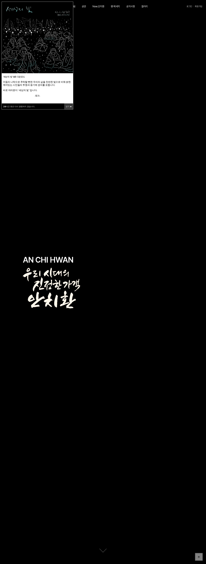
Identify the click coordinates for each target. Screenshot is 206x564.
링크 (37, 95)
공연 (84, 6)
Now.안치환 (98, 6)
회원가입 (198, 6)
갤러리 (144, 6)
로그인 (189, 6)
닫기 (68, 106)
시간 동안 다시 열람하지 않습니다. (19, 106)
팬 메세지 (115, 6)
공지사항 (130, 6)
